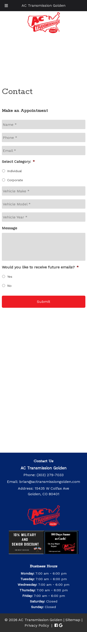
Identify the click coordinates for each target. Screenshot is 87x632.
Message (9, 228)
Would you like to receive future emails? (40, 267)
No (9, 286)
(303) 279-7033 (50, 475)
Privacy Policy (37, 625)
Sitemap (72, 620)
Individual (14, 171)
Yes (9, 276)
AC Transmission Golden (43, 5)
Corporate (15, 180)
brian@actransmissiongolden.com (49, 481)
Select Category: (18, 161)
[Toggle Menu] (6, 5)
